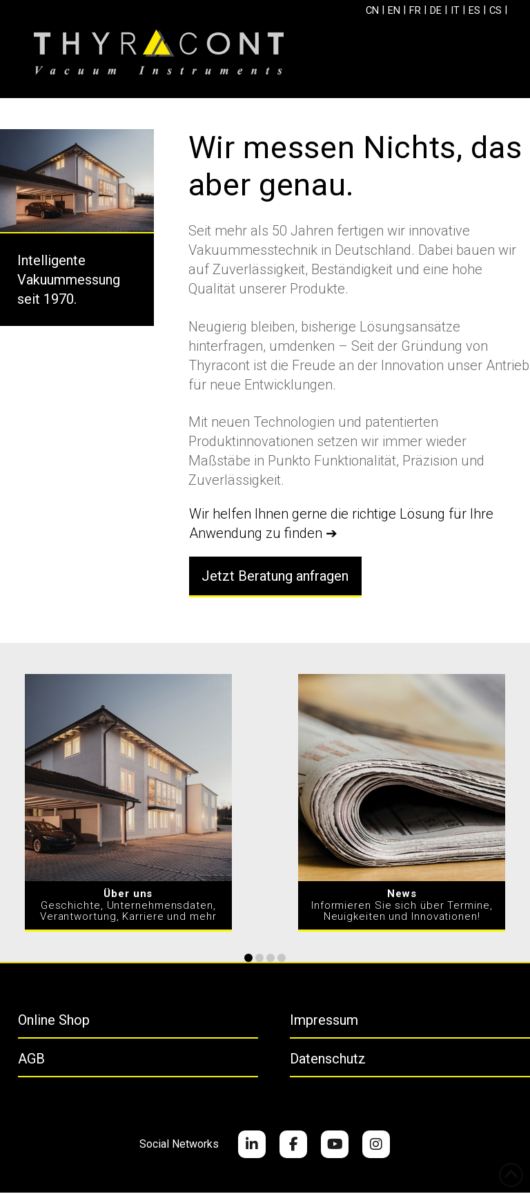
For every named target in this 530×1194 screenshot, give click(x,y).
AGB (31, 1060)
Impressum (324, 1021)
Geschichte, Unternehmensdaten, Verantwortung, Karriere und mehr (128, 907)
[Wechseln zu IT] (453, 11)
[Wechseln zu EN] (383, 11)
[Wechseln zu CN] (358, 11)
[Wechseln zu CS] (499, 11)
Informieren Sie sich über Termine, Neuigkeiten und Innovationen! (402, 907)
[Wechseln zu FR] (407, 11)
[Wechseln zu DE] (431, 11)
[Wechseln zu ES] (475, 11)
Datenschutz (328, 1060)
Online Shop (54, 1021)
